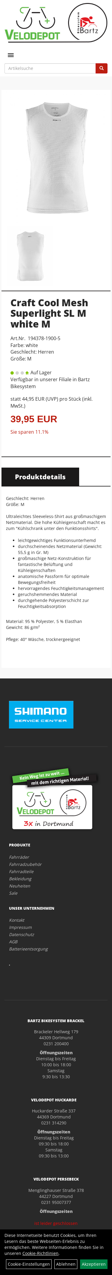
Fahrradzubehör (25, 864)
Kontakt (16, 920)
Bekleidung (20, 878)
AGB (13, 941)
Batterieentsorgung (28, 949)
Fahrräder (19, 857)
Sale (13, 893)
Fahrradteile (21, 871)
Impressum (20, 927)
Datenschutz (21, 934)
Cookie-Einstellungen (29, 1264)
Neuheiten (19, 886)
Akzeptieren (94, 1264)
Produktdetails (40, 476)
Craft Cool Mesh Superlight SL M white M (49, 313)
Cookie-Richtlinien (40, 1253)
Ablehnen (66, 1264)
